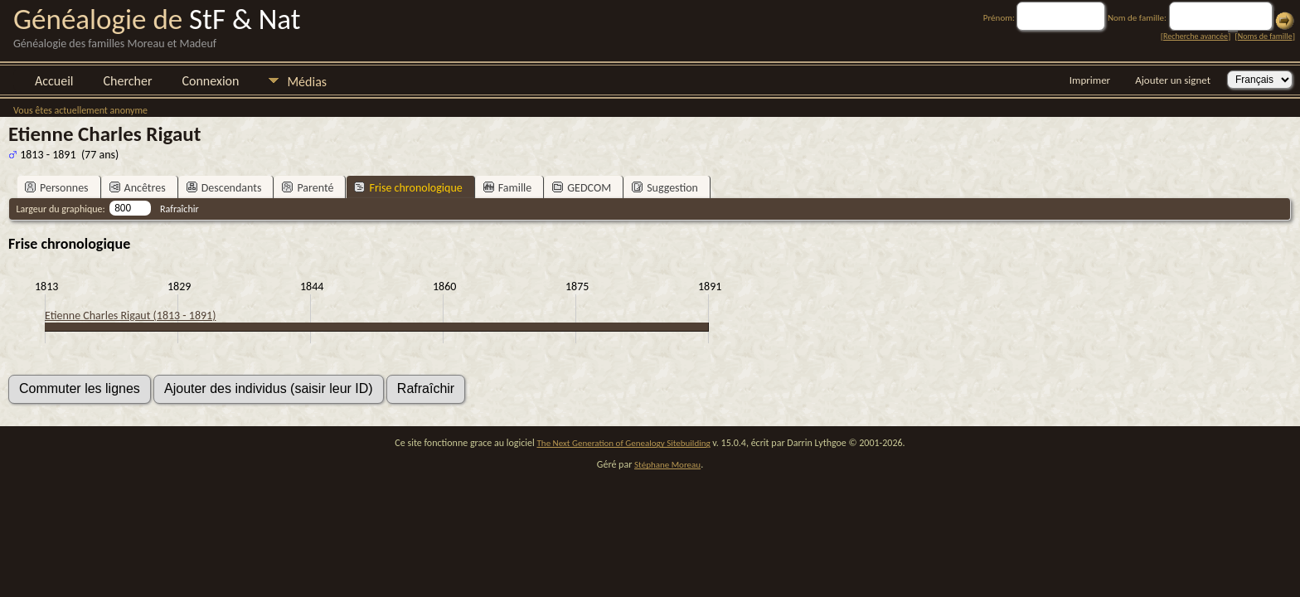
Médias (307, 82)
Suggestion (665, 188)
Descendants (224, 188)
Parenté (307, 188)
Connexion (210, 81)
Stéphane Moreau (667, 464)
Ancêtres (137, 188)
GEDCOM (581, 188)
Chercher (128, 81)
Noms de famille (1265, 36)
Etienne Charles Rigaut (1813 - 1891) (130, 315)
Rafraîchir (179, 209)
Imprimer (1090, 80)
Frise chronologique (408, 188)
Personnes (57, 188)
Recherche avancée (1195, 36)
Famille (507, 188)
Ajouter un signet (1172, 80)
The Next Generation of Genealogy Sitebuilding (624, 443)
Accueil (54, 81)
